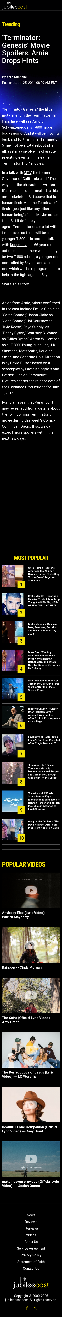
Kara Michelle (16, 77)
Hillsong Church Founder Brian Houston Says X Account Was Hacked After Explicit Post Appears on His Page (44, 715)
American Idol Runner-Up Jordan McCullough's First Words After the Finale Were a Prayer (43, 685)
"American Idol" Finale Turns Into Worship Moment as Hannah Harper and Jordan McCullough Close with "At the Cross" (43, 771)
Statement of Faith (31, 1262)
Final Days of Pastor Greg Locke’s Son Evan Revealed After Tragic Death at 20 (44, 740)
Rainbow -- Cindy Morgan (22, 967)
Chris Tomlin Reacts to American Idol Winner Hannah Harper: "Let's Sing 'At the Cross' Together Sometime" (44, 574)
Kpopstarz (18, 245)
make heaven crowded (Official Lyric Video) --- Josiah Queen (30, 1184)
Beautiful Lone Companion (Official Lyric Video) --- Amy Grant (29, 1129)
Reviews (31, 1222)
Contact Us (31, 1268)
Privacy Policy (31, 1255)
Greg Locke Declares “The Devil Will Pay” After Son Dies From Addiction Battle (44, 824)
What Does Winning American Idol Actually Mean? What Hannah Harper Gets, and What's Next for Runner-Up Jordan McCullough (44, 660)
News (31, 1215)
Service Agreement (31, 1248)
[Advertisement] (31, 534)
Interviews (31, 1228)
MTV (27, 173)
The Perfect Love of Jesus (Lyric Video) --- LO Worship (28, 1074)
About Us (31, 1242)
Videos (31, 1235)
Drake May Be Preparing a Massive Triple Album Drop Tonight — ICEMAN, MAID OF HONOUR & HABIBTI (44, 601)
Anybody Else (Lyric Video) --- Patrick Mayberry (25, 915)
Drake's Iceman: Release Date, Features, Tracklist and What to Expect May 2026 (42, 629)
